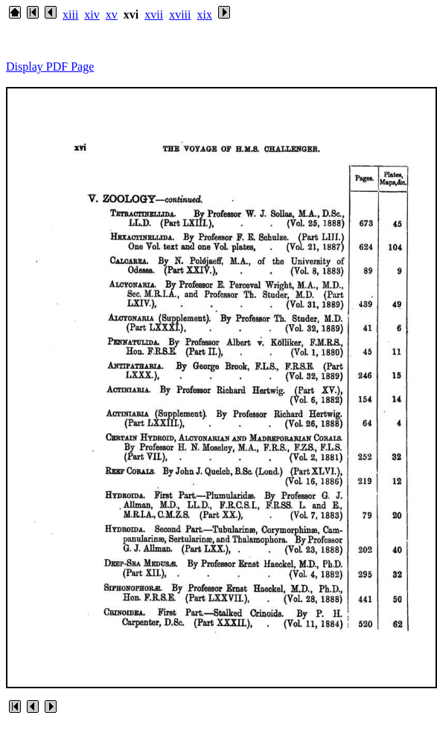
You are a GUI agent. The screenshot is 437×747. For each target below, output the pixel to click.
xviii (180, 14)
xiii (70, 14)
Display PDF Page (50, 66)
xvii (153, 14)
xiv (91, 14)
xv (112, 14)
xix (204, 14)
